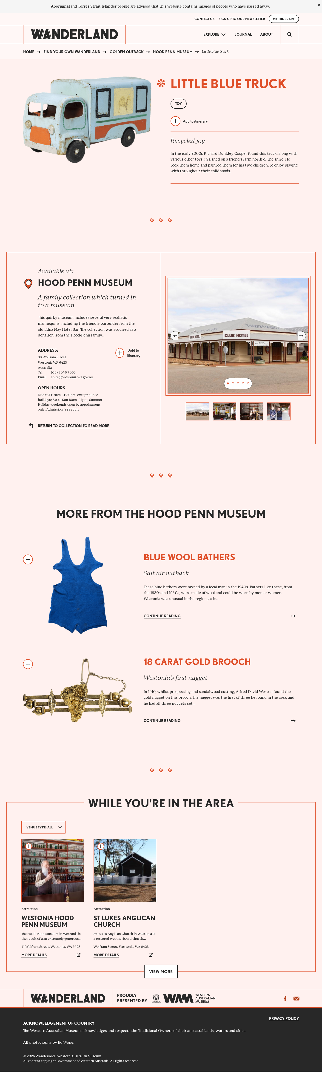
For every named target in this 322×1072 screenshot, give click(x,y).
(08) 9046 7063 (63, 372)
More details (34, 955)
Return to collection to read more (73, 426)
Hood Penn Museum (173, 52)
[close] (319, 5)
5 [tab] (248, 384)
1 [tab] (228, 384)
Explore (211, 34)
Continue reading (162, 616)
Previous (174, 335)
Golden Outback (127, 52)
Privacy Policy (284, 1018)
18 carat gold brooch (197, 662)
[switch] (289, 34)
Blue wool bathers (189, 557)
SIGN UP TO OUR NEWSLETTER (242, 19)
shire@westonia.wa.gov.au (72, 377)
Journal (243, 34)
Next (302, 335)
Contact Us (204, 19)
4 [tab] (243, 384)
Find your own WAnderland (72, 52)
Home (28, 52)
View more (161, 971)
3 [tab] (238, 384)
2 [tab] (233, 384)
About (266, 34)
